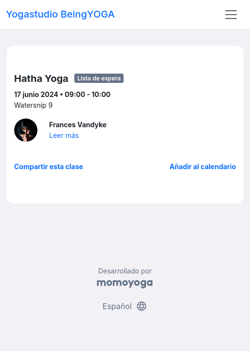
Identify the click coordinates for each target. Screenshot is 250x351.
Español (125, 306)
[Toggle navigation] (231, 14)
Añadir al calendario (202, 166)
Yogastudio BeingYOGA (60, 14)
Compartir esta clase (48, 166)
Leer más (64, 135)
